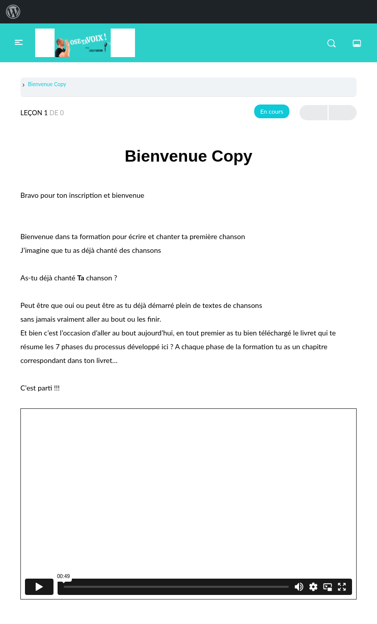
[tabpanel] (188, 392)
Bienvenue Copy (47, 84)
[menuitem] (13, 11)
